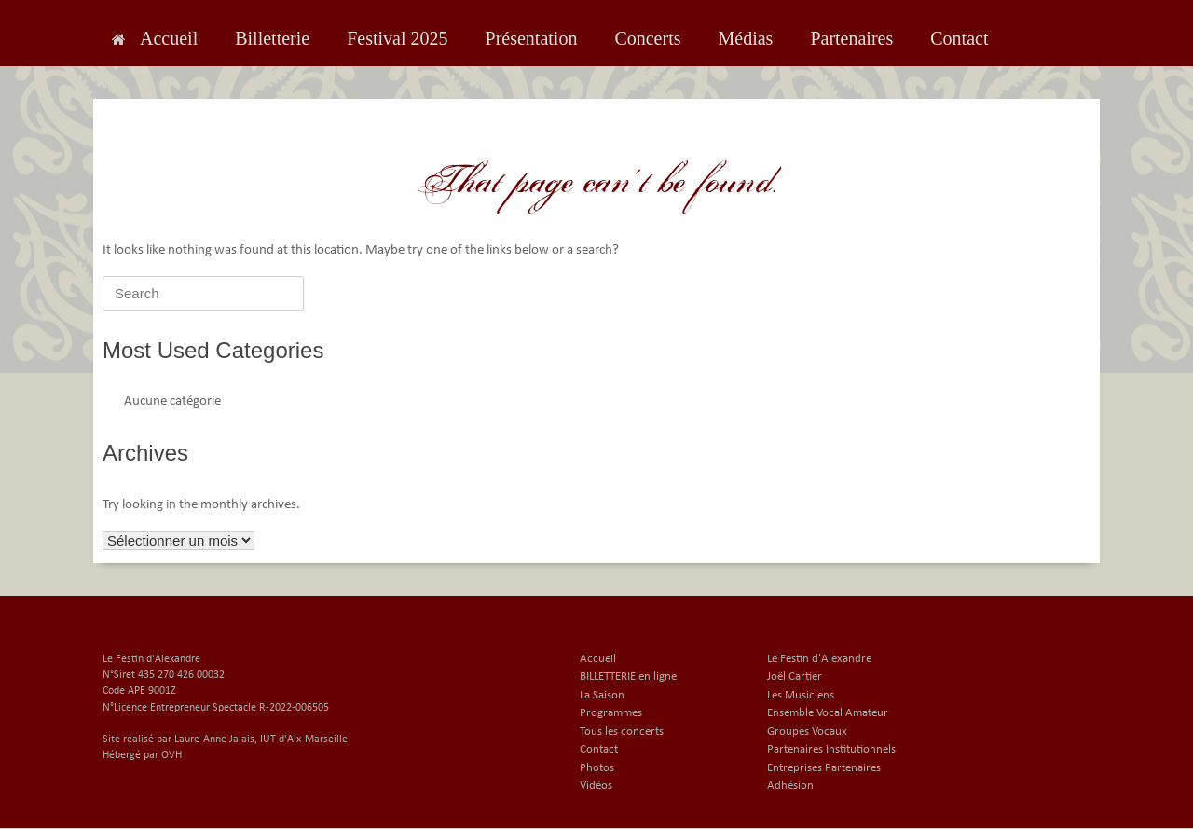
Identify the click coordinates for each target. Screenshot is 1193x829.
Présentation (532, 38)
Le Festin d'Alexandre (819, 659)
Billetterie (272, 38)
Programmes (611, 713)
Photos (597, 768)
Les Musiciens (800, 695)
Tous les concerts (622, 731)
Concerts (647, 38)
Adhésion (790, 786)
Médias (745, 38)
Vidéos (596, 786)
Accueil (155, 38)
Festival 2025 (397, 38)
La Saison (602, 695)
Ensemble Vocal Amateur (827, 713)
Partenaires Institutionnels (831, 749)
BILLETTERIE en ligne (628, 676)
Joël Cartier (794, 676)
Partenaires (851, 38)
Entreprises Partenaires (824, 768)
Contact (959, 38)
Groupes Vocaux (807, 731)
